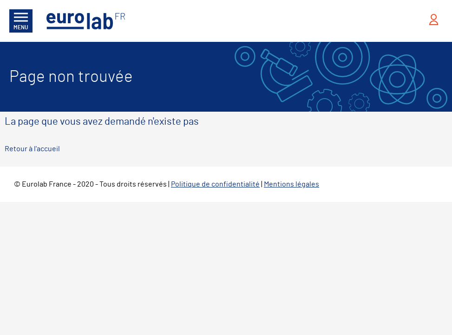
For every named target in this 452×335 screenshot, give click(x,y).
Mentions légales (291, 184)
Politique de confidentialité (215, 184)
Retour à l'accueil (32, 149)
